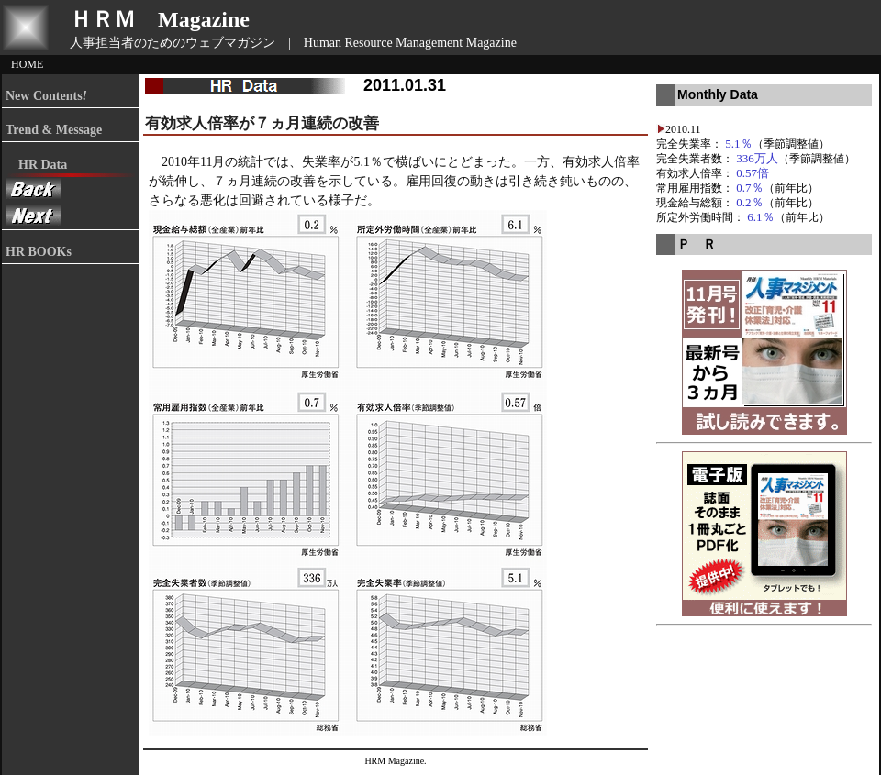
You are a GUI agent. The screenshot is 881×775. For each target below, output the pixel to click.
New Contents (46, 96)
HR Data (36, 165)
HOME (27, 64)
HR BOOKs (39, 252)
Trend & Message (54, 130)
